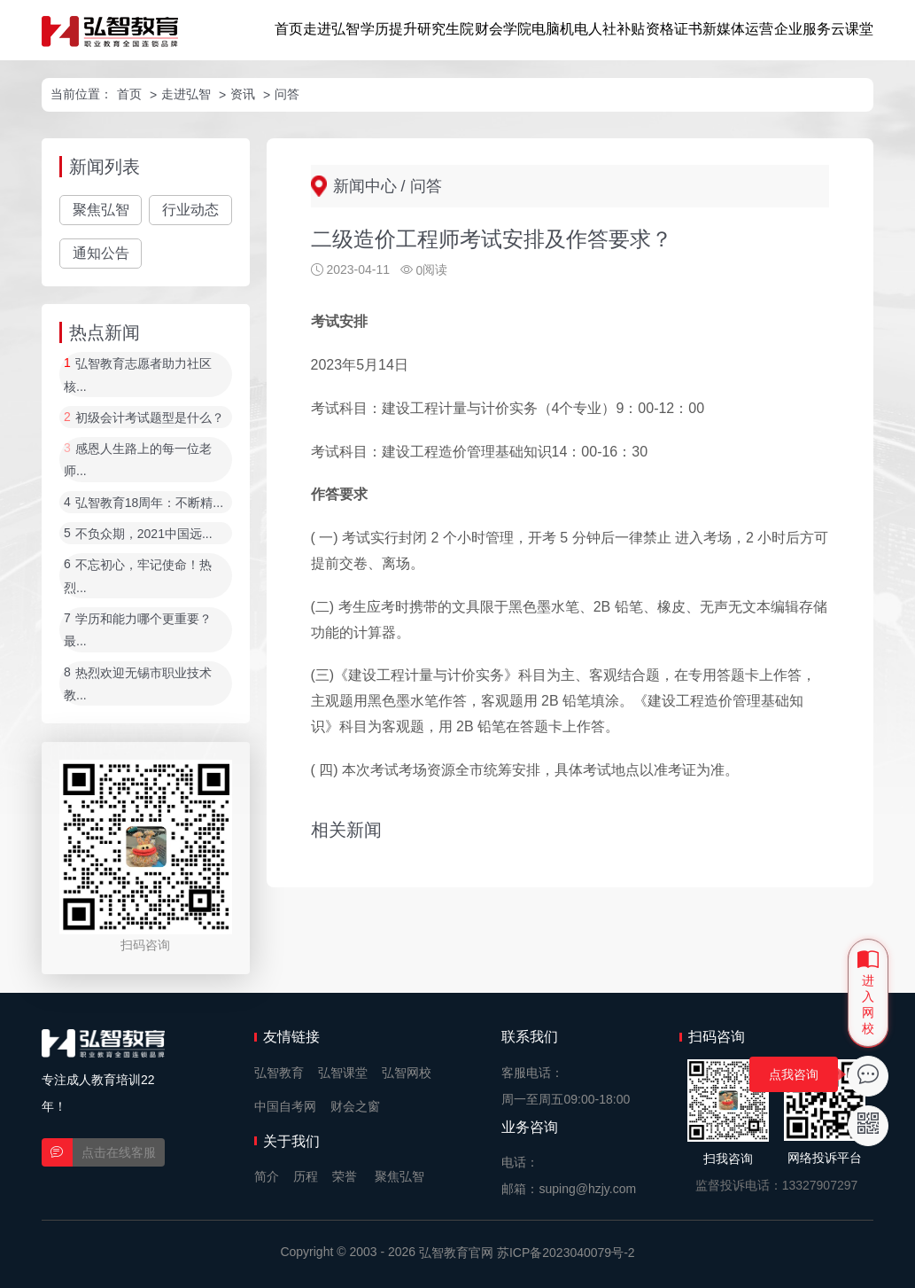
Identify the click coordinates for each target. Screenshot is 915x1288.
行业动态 (190, 209)
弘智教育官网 (456, 1252)
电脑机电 (559, 28)
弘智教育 (279, 1073)
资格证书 (674, 28)
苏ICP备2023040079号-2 (566, 1252)
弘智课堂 (343, 1073)
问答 (287, 94)
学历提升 (389, 28)
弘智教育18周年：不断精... (149, 503)
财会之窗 (355, 1106)
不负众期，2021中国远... (144, 534)
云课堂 (852, 28)
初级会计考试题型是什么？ (149, 417)
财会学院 (503, 28)
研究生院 (445, 28)
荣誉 (344, 1176)
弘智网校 (406, 1073)
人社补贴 (616, 28)
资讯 (242, 94)
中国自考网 (285, 1106)
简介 (266, 1176)
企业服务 (802, 28)
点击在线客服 (118, 1152)
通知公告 (101, 253)
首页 (289, 28)
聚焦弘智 (101, 209)
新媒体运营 (737, 28)
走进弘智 (331, 28)
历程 (305, 1176)
